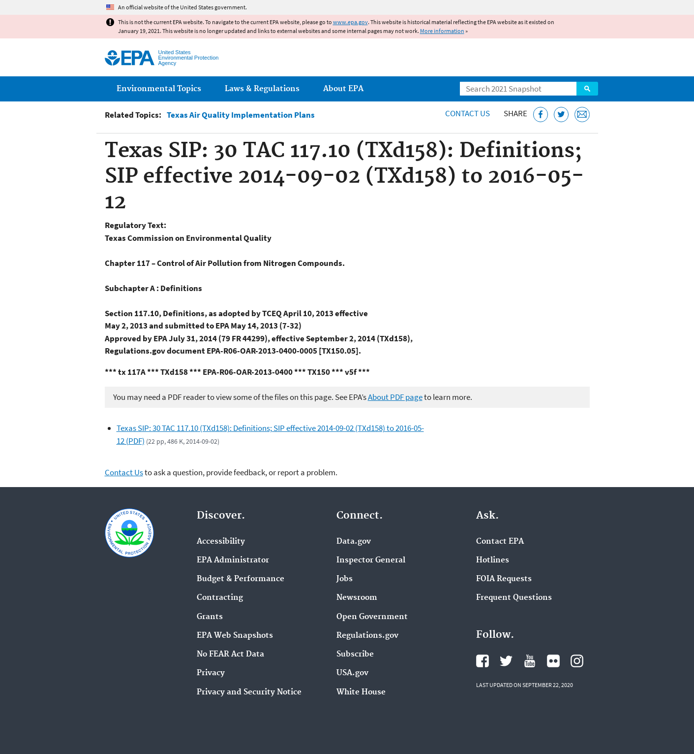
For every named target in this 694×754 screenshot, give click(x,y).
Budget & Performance (240, 579)
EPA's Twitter (506, 661)
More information (442, 30)
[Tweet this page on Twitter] (561, 114)
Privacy (211, 673)
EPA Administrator (233, 560)
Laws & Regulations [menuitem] (262, 89)
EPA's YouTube (529, 661)
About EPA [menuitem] (343, 89)
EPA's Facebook (482, 661)
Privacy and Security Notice (249, 692)
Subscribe (355, 654)
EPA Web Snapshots (235, 635)
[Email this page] (582, 114)
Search (587, 89)
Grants (210, 617)
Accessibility (221, 541)
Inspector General (370, 560)
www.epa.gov (350, 22)
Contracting (220, 597)
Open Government (372, 617)
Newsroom (356, 597)
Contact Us (467, 113)
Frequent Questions (514, 597)
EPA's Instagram (577, 661)
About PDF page (395, 397)
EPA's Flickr (553, 661)
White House (361, 692)
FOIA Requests (504, 579)
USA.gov (352, 673)
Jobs (344, 579)
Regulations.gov (367, 635)
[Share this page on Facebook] (540, 114)
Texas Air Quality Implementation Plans (241, 115)
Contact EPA (500, 541)
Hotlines (492, 560)
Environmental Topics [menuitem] (159, 89)
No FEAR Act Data (230, 654)
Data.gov (353, 541)
